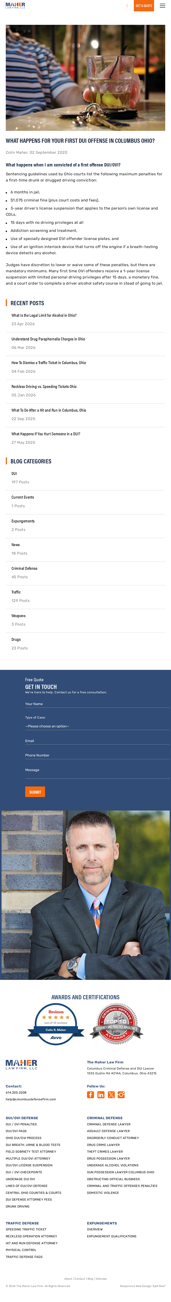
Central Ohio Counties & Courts (33, 1193)
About (68, 1279)
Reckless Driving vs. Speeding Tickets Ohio (44, 386)
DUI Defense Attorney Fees (29, 1199)
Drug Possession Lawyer (108, 1158)
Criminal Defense (25, 568)
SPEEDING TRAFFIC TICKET (26, 1229)
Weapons (18, 615)
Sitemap (101, 1279)
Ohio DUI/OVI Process (24, 1138)
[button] (162, 6)
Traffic (16, 592)
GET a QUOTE (144, 5)
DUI (14, 473)
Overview (95, 1229)
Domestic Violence (103, 1193)
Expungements (23, 521)
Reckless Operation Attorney (31, 1236)
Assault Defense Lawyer (108, 1131)
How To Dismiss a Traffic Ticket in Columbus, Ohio (49, 362)
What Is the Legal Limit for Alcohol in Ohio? (44, 315)
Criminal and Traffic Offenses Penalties (122, 1186)
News (16, 544)
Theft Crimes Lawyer (105, 1151)
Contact (80, 1279)
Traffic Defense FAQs (24, 1257)
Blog (90, 1279)
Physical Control (21, 1250)
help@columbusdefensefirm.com (31, 1099)
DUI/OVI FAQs (16, 1131)
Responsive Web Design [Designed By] (135, 1286)
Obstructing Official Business (113, 1179)
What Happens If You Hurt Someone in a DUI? (46, 433)
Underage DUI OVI (20, 1179)
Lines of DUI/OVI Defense (27, 1186)
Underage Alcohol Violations (113, 1165)
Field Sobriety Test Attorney (31, 1151)
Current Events (23, 497)
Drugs (16, 639)
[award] (56, 1024)
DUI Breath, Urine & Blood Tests (33, 1145)
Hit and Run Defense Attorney (32, 1243)
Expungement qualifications (112, 1236)
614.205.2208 (16, 1092)
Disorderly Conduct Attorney (113, 1138)
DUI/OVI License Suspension (29, 1165)
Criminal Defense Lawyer (109, 1124)
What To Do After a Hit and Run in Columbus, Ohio (49, 410)
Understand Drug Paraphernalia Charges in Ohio (48, 339)
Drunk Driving (18, 1206)
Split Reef (159, 1286)
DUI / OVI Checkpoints (24, 1172)
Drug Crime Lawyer (103, 1145)
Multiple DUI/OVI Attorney (28, 1158)
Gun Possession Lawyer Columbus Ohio (120, 1172)
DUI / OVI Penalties (21, 1124)
